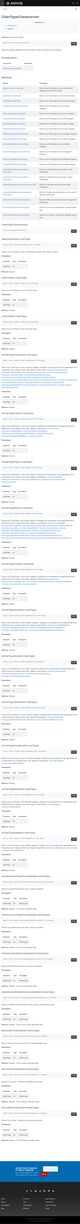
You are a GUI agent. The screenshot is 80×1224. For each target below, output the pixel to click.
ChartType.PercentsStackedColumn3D (16, 377)
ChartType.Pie (46, 479)
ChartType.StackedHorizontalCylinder (42, 533)
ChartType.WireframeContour (52, 720)
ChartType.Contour (33, 720)
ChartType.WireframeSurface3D (13, 720)
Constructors (12, 25)
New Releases (50, 1199)
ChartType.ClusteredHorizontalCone (52, 528)
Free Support (5, 1205)
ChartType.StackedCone (34, 382)
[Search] (38, 9)
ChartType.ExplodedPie (10, 479)
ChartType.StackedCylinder (54, 382)
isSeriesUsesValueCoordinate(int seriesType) (19, 185)
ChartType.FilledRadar (55, 848)
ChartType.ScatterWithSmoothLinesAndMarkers (47, 628)
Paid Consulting (50, 1205)
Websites (26, 1208)
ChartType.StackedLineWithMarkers (15, 436)
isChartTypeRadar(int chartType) (15, 164)
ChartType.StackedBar (10, 528)
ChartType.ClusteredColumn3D (13, 372)
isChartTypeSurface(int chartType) (15, 144)
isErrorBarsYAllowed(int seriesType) (16, 215)
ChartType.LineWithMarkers (12, 431)
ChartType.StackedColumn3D (13, 382)
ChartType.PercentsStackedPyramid (42, 380)
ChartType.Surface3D (55, 717)
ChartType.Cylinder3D (48, 385)
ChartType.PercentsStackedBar (34, 525)
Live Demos (49, 1202)
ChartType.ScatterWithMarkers (58, 625)
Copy (73, 43)
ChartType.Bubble (53, 804)
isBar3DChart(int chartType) (13, 88)
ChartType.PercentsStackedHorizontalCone (46, 535)
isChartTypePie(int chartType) (14, 119)
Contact (47, 1221)
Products (26, 1199)
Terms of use (41, 1221)
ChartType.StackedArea (63, 581)
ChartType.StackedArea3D (11, 584)
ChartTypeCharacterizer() (12, 68)
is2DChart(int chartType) (12, 96)
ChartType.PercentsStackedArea (14, 581)
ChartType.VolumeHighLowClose (37, 674)
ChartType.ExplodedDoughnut (13, 763)
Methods (10, 29)
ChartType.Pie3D (58, 479)
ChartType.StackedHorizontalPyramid (15, 535)
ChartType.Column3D (31, 385)
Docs (25, 1202)
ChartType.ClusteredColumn (57, 370)
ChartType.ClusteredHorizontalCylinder (16, 530)
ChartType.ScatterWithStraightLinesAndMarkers (47, 630)
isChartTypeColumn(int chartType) (15, 106)
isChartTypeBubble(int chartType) (15, 159)
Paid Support (27, 1205)
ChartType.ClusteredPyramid (12, 375)
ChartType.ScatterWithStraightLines (15, 630)
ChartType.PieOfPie (9, 482)
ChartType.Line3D (36, 436)
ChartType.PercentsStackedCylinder (15, 380)
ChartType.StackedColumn (67, 380)
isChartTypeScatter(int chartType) (15, 134)
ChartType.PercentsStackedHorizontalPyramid (54, 538)
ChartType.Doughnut (56, 761)
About (47, 1208)
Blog (2, 1208)
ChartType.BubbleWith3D (11, 807)
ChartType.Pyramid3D (10, 387)
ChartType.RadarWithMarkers (13, 850)
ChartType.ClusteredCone (35, 372)
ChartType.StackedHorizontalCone (14, 533)
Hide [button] (43, 22)
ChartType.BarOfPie (54, 477)
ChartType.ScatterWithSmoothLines (15, 628)
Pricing (3, 1202)
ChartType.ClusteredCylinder (56, 372)
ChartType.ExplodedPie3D (30, 479)
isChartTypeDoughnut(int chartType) (16, 152)
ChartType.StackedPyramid (12, 385)
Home (3, 1199)
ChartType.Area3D (29, 584)
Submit (43, 1174)
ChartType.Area (53, 579)
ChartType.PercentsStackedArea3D (40, 581)
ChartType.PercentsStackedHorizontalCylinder (19, 538)
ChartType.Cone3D (64, 385)
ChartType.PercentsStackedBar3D (59, 525)
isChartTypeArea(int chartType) (14, 129)
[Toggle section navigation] (76, 9)
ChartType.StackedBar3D (28, 528)
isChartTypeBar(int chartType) (14, 124)
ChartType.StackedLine (44, 433)
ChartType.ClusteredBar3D (12, 525)
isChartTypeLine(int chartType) (14, 113)
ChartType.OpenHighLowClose (13, 674)
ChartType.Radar (71, 848)
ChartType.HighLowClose (56, 671)
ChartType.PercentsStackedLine (35, 431)
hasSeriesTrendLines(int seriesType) (16, 200)
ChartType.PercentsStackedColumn (37, 375)
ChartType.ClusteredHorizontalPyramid (45, 530)
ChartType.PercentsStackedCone (43, 377)
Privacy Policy (34, 1221)
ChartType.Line (52, 428)
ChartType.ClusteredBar (56, 523)
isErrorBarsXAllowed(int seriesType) (16, 207)
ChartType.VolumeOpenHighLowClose (16, 676)
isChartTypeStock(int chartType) (15, 139)
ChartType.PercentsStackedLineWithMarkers (18, 433)
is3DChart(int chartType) (12, 101)
